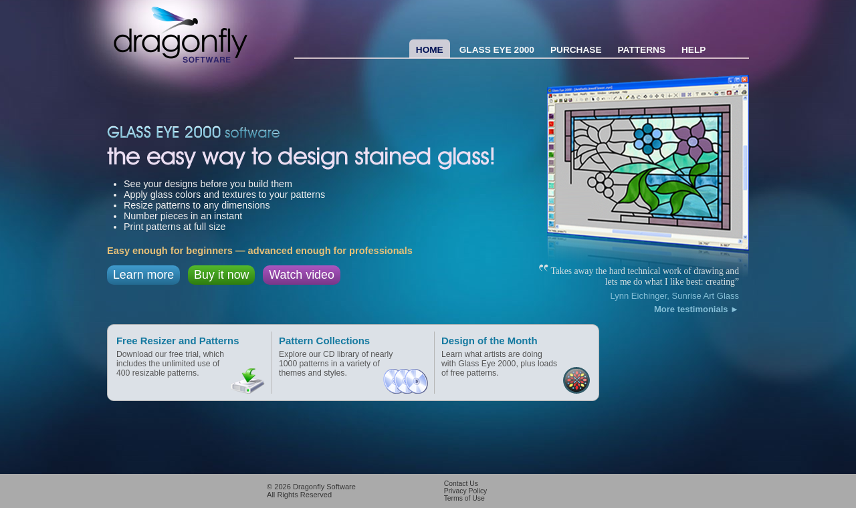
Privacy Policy (466, 491)
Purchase (576, 50)
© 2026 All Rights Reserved (311, 491)
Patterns (642, 50)
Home (429, 50)
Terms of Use (464, 498)
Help (693, 50)
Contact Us (461, 483)
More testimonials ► (696, 309)
